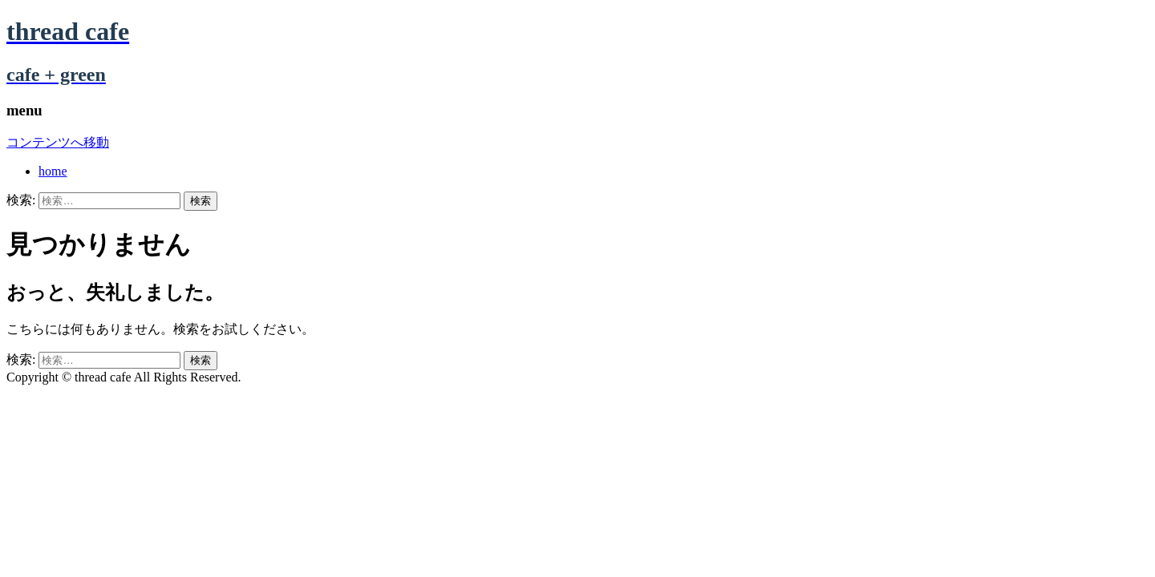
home (52, 171)
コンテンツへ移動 (57, 142)
